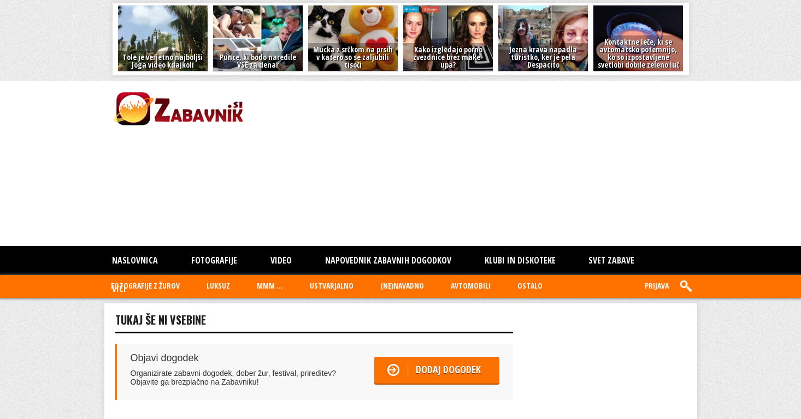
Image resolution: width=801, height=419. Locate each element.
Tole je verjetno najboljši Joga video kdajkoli (162, 61)
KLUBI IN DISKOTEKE (520, 260)
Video (281, 260)
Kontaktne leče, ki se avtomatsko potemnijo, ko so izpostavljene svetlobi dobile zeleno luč (638, 53)
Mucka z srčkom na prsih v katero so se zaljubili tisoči (353, 57)
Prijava (657, 285)
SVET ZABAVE (611, 260)
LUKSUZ (218, 285)
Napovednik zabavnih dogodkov (388, 260)
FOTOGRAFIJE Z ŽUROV (145, 285)
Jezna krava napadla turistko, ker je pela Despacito (543, 57)
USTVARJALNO (332, 285)
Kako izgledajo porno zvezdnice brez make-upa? (448, 57)
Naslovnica (135, 260)
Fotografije (214, 260)
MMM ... (270, 285)
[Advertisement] (404, 162)
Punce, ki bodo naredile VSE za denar (258, 61)
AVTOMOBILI (471, 285)
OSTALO (530, 285)
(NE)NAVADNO (402, 285)
